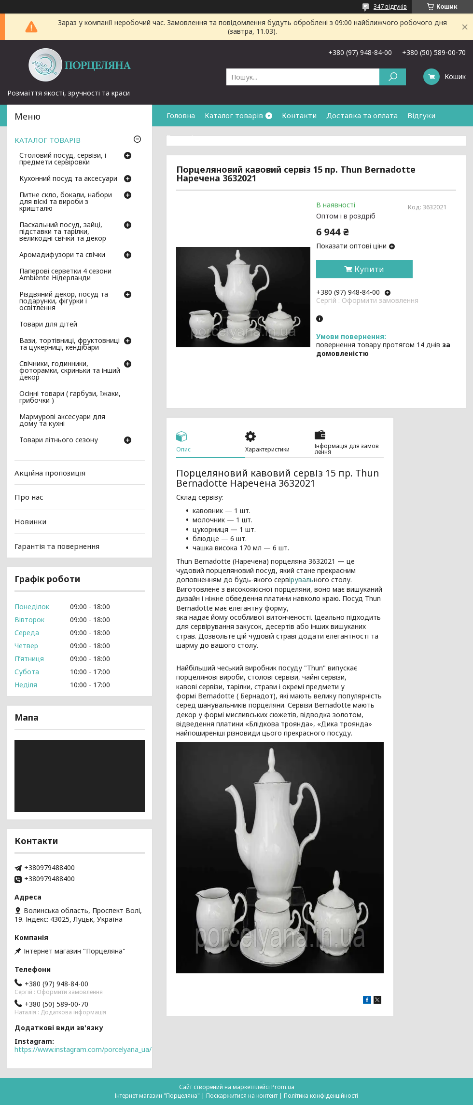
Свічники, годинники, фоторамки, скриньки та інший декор (69, 371)
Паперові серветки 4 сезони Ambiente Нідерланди (65, 275)
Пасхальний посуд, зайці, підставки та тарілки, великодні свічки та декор (62, 232)
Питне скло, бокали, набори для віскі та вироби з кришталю (65, 202)
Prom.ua (282, 1087)
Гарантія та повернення (209, 137)
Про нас (28, 497)
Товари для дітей (48, 324)
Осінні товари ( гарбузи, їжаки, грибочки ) (70, 397)
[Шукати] (392, 76)
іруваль (301, 579)
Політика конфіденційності (321, 1095)
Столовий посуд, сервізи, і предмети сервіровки (62, 159)
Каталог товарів (234, 115)
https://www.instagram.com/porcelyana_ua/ (83, 1049)
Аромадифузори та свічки (62, 255)
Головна (181, 115)
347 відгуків (390, 6)
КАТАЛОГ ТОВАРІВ (47, 140)
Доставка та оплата (362, 115)
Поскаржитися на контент (242, 1095)
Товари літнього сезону (58, 440)
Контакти (299, 115)
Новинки (30, 521)
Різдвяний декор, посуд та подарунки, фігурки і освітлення (63, 301)
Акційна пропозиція (49, 472)
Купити (369, 269)
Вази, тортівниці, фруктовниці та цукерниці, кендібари (69, 344)
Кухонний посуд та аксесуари (68, 179)
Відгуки (421, 115)
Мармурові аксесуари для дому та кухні (62, 420)
